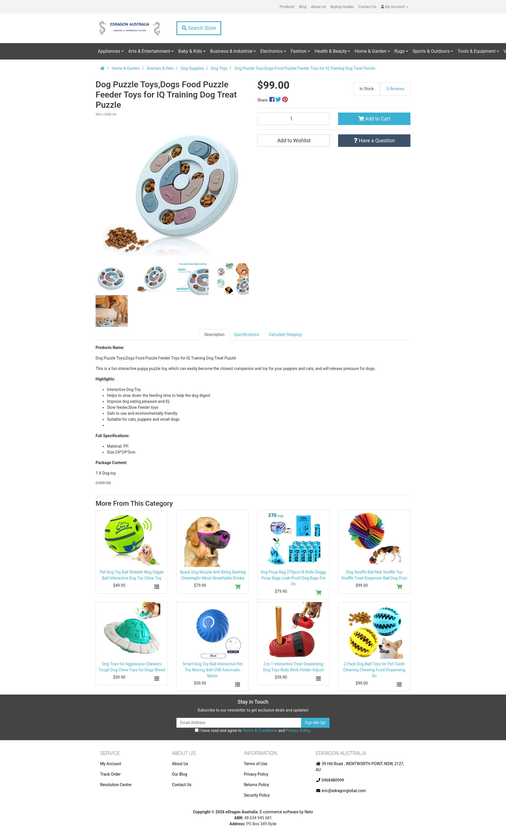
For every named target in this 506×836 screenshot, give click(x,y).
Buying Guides (342, 7)
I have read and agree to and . (253, 730)
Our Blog (179, 774)
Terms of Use (255, 763)
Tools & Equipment (476, 51)
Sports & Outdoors (431, 51)
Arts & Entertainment (149, 51)
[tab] (214, 334)
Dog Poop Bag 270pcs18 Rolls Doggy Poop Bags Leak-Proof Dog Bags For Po (293, 578)
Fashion (299, 51)
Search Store (199, 28)
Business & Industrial (231, 51)
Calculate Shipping (285, 334)
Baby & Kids (190, 51)
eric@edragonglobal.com (341, 790)
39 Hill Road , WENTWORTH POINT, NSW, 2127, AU (360, 766)
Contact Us (368, 7)
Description (214, 334)
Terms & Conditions (260, 730)
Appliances (109, 51)
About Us (318, 7)
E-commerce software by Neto (286, 812)
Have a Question (374, 140)
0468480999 (330, 780)
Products (287, 7)
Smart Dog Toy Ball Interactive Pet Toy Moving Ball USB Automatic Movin (213, 670)
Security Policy (257, 795)
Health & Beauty (331, 51)
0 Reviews (395, 88)
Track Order (110, 774)
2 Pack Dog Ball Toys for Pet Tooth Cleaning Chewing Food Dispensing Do (374, 670)
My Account (110, 763)
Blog (302, 7)
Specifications (246, 334)
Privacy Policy (298, 730)
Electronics (271, 51)
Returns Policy (256, 784)
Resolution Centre (115, 784)
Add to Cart (374, 119)
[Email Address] (238, 723)
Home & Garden (370, 51)
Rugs (400, 51)
